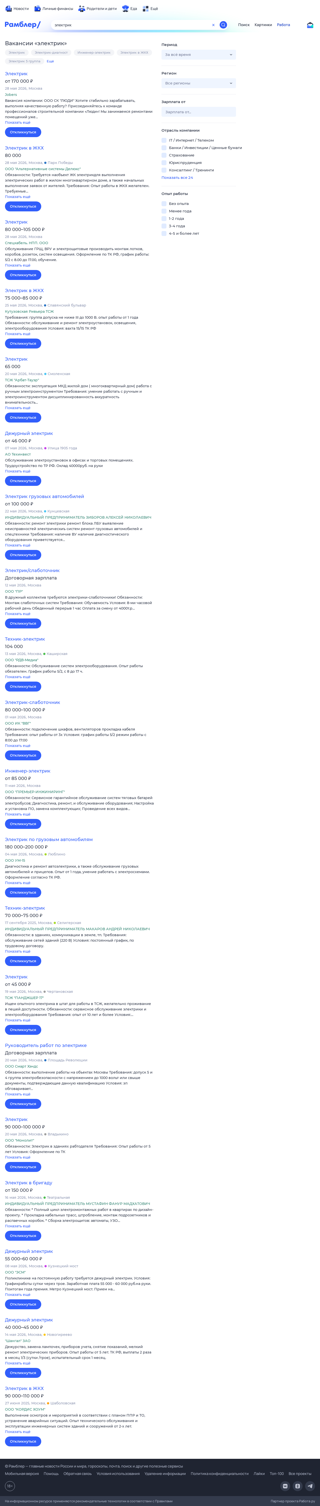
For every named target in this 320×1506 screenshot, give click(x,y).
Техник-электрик (25, 639)
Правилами (164, 1501)
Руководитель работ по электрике (46, 1045)
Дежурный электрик (29, 433)
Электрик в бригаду (28, 1183)
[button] (79, 112)
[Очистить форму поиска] (213, 25)
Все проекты (300, 1473)
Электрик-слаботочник (32, 702)
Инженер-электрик (94, 52)
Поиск (244, 24)
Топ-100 (277, 1473)
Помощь (51, 1473)
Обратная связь (78, 1473)
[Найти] (223, 25)
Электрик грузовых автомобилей (44, 496)
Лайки (259, 1473)
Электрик (17, 52)
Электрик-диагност (51, 52)
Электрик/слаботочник (32, 570)
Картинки (263, 24)
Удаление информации (165, 1473)
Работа (283, 24)
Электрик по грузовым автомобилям (49, 839)
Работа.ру (307, 1501)
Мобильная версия (22, 1473)
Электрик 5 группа (24, 61)
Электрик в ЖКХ (134, 52)
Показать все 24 (177, 177)
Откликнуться (23, 132)
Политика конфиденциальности (220, 1473)
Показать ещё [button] (18, 122)
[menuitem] (17, 8)
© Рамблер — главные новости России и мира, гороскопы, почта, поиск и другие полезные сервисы (94, 1466)
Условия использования (118, 1473)
